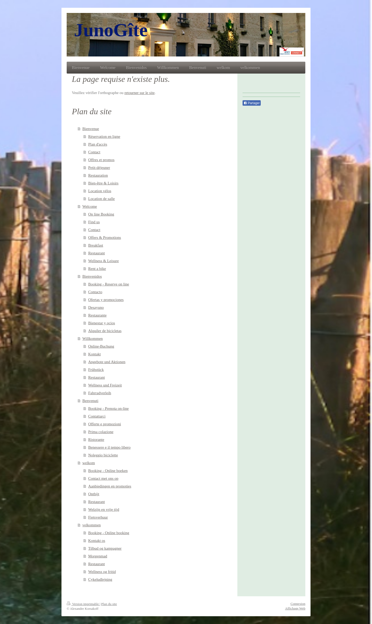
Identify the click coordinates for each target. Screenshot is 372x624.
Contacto (95, 292)
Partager (252, 103)
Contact (94, 152)
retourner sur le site (140, 93)
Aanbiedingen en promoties (109, 486)
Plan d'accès (97, 144)
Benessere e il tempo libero (109, 447)
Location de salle (101, 199)
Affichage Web (295, 608)
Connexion (298, 604)
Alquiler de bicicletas (104, 331)
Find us (94, 222)
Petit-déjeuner (99, 168)
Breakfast (95, 245)
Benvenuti (90, 401)
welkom (88, 463)
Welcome (89, 206)
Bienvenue (90, 129)
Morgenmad (97, 556)
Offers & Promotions (104, 237)
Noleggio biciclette (103, 455)
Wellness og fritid (102, 572)
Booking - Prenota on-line (108, 408)
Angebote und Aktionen (106, 362)
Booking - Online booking (108, 533)
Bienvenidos (92, 276)
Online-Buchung (101, 346)
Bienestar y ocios (101, 323)
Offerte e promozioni (104, 424)
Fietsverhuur (98, 517)
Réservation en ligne (104, 136)
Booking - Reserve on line (108, 284)
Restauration (98, 175)
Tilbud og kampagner (105, 548)
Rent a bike (97, 269)
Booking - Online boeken (108, 471)
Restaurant (96, 253)
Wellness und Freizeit (105, 385)
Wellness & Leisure (103, 261)
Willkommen (92, 338)
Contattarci (97, 416)
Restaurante (97, 315)
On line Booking (101, 214)
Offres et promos (101, 160)
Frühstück (96, 370)
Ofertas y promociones (106, 300)
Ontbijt (93, 494)
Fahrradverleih (99, 393)
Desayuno (96, 307)
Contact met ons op (103, 478)
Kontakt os (96, 541)
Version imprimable (83, 604)
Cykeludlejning (100, 579)
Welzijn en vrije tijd (103, 509)
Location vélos (99, 191)
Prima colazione (100, 432)
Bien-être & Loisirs (103, 183)
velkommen (91, 525)
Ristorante (96, 439)
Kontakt (94, 354)
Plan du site (109, 604)
